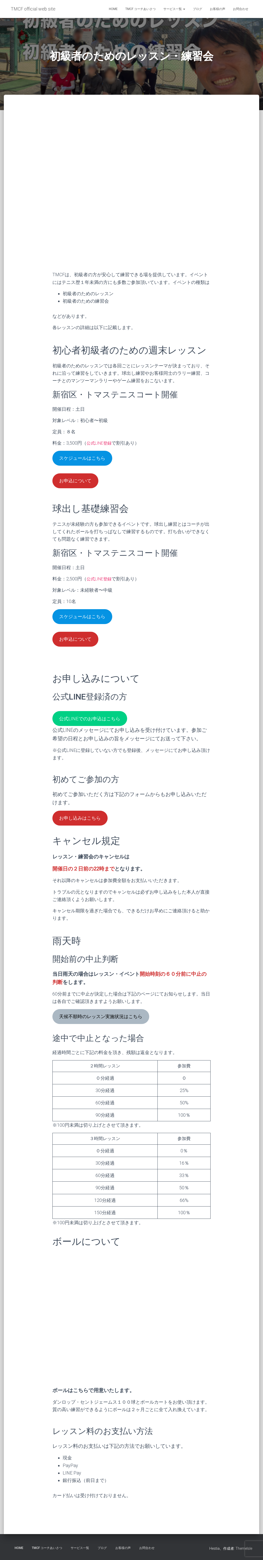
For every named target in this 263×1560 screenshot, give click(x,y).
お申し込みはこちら (83, 826)
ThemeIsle (244, 1548)
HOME (113, 9)
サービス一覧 (174, 9)
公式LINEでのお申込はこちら (93, 725)
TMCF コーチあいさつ (140, 9)
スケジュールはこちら (85, 459)
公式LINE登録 (101, 443)
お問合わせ (240, 9)
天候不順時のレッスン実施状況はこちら (106, 1026)
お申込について (78, 483)
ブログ (197, 9)
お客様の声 (217, 9)
